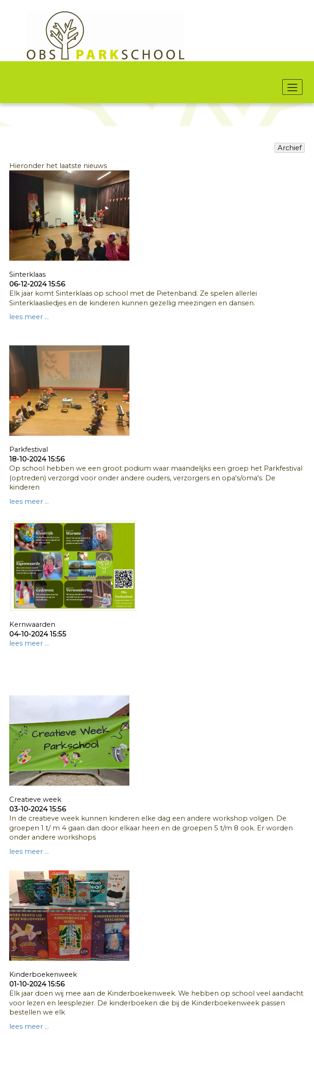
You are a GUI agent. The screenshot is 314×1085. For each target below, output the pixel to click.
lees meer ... (29, 317)
